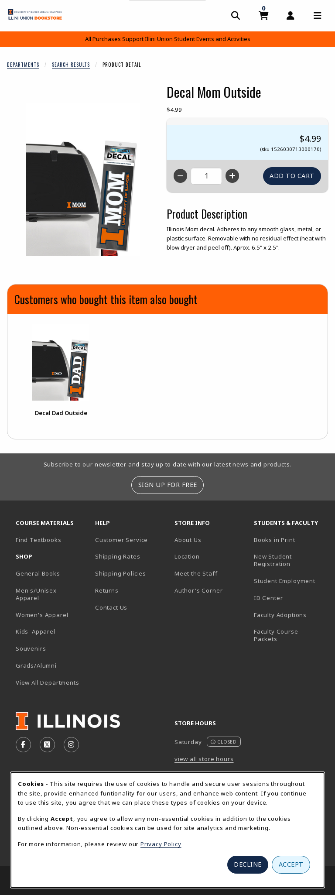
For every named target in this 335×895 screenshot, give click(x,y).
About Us (188, 540)
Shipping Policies (120, 573)
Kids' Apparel (35, 631)
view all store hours (204, 759)
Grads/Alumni (36, 665)
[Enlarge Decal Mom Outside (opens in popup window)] (83, 179)
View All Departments (47, 682)
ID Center (290, 597)
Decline (248, 864)
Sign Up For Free (167, 484)
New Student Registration (273, 560)
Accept (291, 864)
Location (187, 556)
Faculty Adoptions (280, 615)
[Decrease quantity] (180, 176)
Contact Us (111, 607)
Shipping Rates (117, 556)
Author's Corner (198, 590)
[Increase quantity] (232, 176)
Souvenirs (31, 648)
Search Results (71, 64)
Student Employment (290, 580)
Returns (107, 590)
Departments (23, 64)
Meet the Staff (196, 573)
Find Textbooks (39, 540)
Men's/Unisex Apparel (36, 594)
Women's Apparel (42, 615)
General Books (38, 573)
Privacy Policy (160, 844)
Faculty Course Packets (276, 635)
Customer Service (121, 540)
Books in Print (290, 539)
